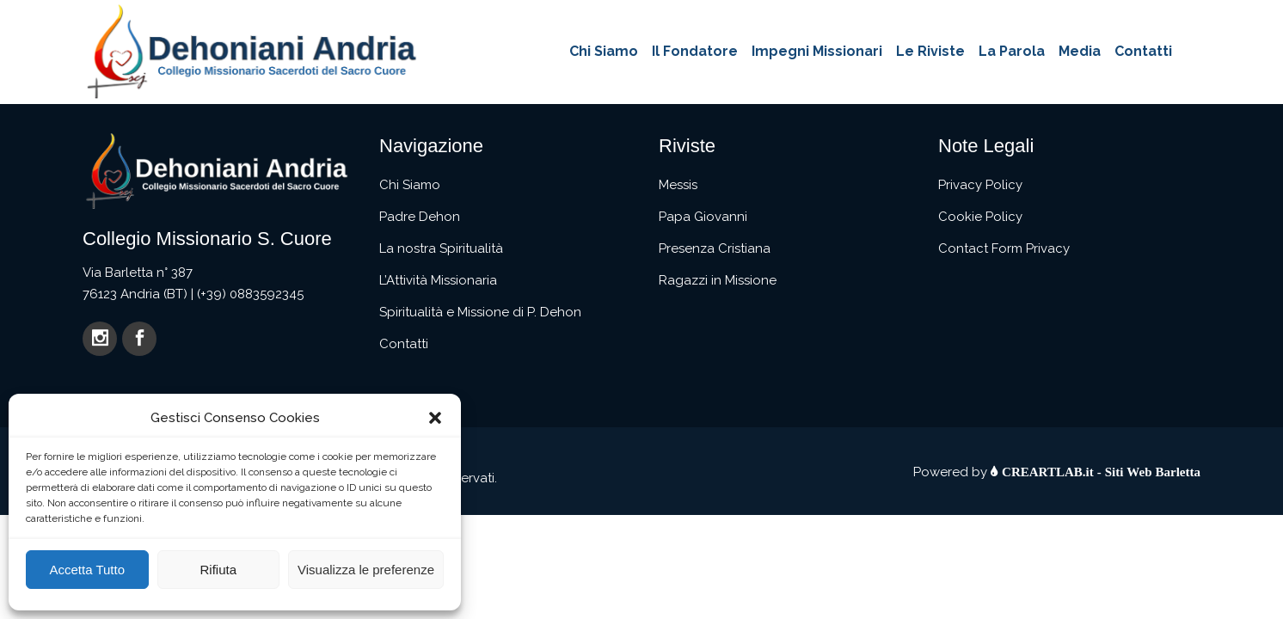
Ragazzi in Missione (718, 280)
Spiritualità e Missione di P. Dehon (480, 312)
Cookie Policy (980, 216)
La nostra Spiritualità (441, 248)
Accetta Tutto (87, 569)
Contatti (403, 344)
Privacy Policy (980, 185)
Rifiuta (218, 569)
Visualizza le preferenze (366, 569)
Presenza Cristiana (714, 248)
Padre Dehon (419, 216)
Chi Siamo (409, 185)
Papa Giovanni (703, 216)
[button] (435, 417)
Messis (678, 185)
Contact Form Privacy (1004, 248)
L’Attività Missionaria (438, 280)
